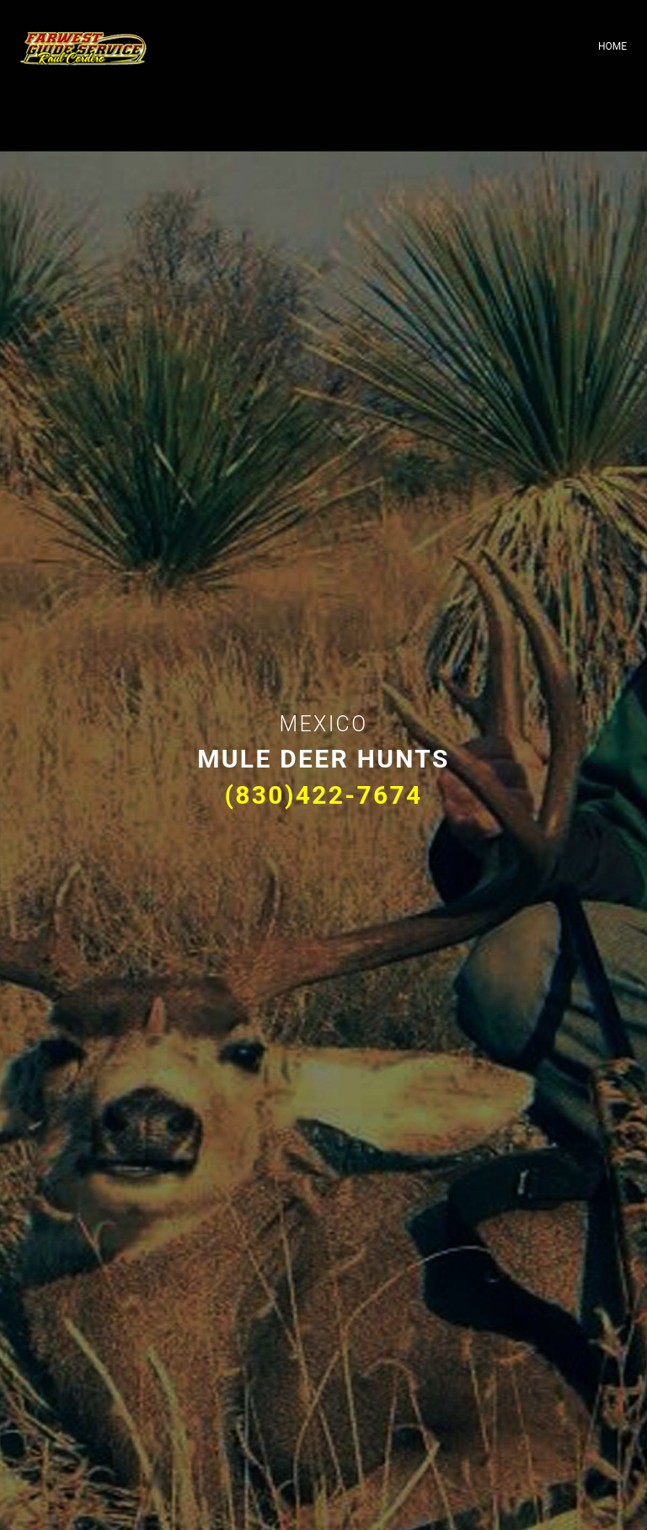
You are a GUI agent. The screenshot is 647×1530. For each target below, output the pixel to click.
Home (612, 46)
